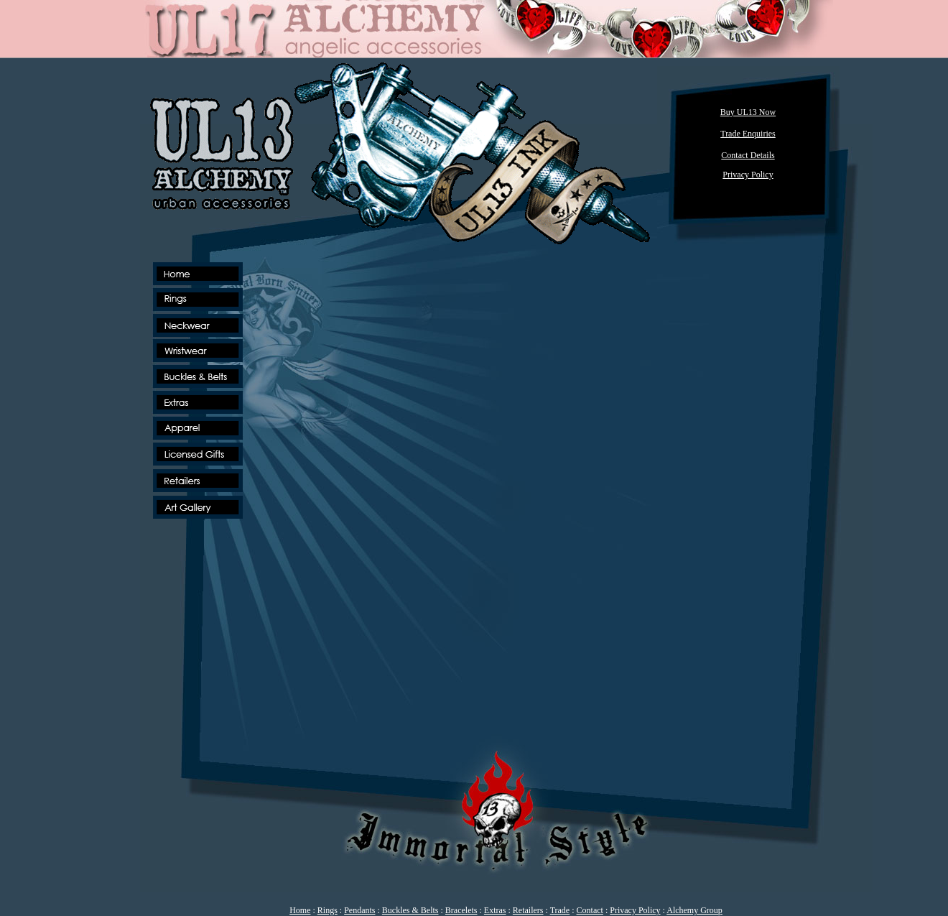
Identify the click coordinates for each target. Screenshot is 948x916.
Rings (327, 910)
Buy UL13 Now (748, 112)
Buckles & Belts (410, 910)
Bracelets (461, 910)
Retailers (528, 910)
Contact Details (747, 155)
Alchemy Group (694, 910)
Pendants (359, 910)
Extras (495, 910)
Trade (560, 910)
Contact (590, 910)
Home (299, 910)
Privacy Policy (635, 910)
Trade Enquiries (748, 134)
